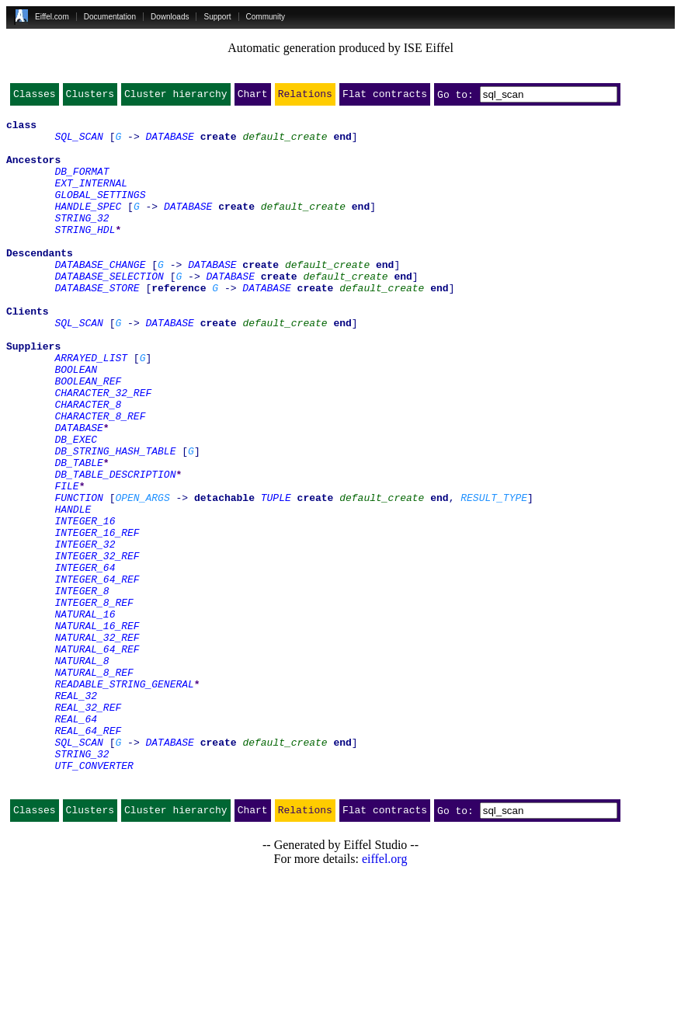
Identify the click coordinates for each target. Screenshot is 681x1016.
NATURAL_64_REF (96, 758)
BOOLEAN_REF (87, 437)
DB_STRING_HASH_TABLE (114, 520)
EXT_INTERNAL (90, 199)
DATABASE (169, 143)
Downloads (170, 16)
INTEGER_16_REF (96, 618)
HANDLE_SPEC (87, 227)
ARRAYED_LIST (90, 409)
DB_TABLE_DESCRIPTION (114, 548)
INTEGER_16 (84, 604)
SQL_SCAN (78, 143)
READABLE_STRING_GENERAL (123, 800)
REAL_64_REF (87, 856)
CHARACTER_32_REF (102, 451)
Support (217, 16)
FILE (66, 562)
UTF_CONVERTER (93, 898)
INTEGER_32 (84, 632)
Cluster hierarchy (176, 97)
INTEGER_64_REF (96, 674)
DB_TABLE (78, 534)
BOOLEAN (75, 423)
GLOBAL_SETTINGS (99, 213)
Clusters (90, 97)
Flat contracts (384, 97)
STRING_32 (81, 241)
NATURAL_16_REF (96, 730)
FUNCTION (78, 576)
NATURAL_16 (84, 716)
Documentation (110, 16)
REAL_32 (75, 814)
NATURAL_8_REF (93, 786)
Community (266, 16)
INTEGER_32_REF (96, 646)
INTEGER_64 (84, 660)
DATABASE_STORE (96, 325)
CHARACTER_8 (87, 464)
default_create (284, 143)
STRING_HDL (84, 255)
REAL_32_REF (87, 828)
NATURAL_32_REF (96, 744)
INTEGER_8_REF (93, 702)
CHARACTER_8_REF (99, 478)
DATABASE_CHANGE (99, 297)
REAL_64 (75, 842)
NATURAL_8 (81, 772)
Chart (253, 97)
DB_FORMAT (81, 185)
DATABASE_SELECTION (108, 311)
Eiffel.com (52, 16)
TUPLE (276, 576)
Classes (34, 97)
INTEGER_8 (81, 688)
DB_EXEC (75, 506)
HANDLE (72, 590)
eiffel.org (385, 996)
